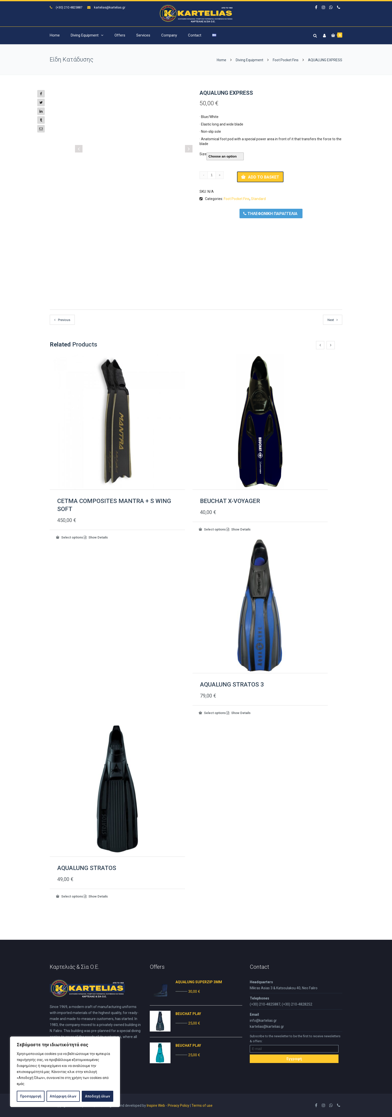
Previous (64, 320)
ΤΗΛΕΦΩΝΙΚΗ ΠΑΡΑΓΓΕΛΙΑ (270, 213)
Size (203, 154)
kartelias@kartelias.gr (109, 7)
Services (143, 35)
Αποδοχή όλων (97, 1096)
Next (331, 320)
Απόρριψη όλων (63, 1096)
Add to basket (263, 176)
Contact (194, 35)
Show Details (98, 537)
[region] (65, 1071)
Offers (119, 35)
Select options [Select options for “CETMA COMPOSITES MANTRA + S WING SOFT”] (71, 537)
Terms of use (202, 1106)
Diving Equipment (84, 35)
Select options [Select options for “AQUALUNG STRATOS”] (71, 896)
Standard (258, 198)
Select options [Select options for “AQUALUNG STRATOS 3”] (214, 712)
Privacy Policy (178, 1106)
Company (169, 35)
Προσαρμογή (30, 1096)
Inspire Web (156, 1106)
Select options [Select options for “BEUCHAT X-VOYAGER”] (214, 529)
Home (55, 35)
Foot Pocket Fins (285, 60)
